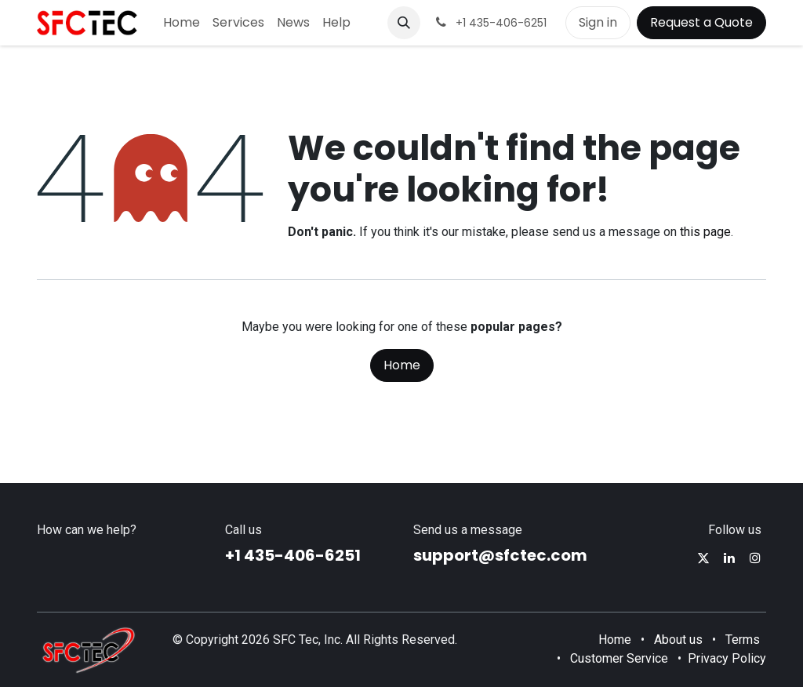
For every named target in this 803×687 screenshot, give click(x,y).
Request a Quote (701, 22)
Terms (742, 639)
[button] (403, 22)
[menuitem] (181, 22)
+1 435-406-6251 (293, 555)
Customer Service (619, 658)
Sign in (598, 22)
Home (401, 365)
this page (705, 231)
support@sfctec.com (500, 555)
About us (678, 639)
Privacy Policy (727, 658)
